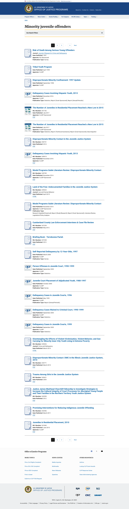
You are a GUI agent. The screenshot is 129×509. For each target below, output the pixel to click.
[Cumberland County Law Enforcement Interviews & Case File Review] (28, 229)
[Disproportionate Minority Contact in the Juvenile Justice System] (28, 146)
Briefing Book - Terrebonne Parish (48, 237)
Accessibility (23, 503)
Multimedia (55, 466)
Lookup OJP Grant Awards (87, 466)
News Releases (56, 470)
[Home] (51, 8)
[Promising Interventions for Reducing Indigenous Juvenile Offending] (28, 414)
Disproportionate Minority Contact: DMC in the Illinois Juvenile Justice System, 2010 (68, 359)
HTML (34, 196)
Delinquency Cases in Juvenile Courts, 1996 (52, 295)
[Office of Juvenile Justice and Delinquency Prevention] (78, 496)
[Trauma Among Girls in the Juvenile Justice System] (28, 381)
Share (104, 11)
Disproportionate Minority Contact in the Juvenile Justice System (62, 139)
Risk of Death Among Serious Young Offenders (54, 50)
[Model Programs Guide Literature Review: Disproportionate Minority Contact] (28, 177)
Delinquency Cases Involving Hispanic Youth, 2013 (55, 93)
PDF (34, 117)
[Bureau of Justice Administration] (78, 490)
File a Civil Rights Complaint (33, 462)
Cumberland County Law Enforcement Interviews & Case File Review (63, 222)
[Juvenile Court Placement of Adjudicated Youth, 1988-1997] (28, 283)
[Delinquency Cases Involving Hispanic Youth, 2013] (28, 95)
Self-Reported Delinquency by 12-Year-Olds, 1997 (55, 251)
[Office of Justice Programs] (29, 8)
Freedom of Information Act (85, 503)
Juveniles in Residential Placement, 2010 (51, 422)
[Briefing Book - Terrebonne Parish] (28, 244)
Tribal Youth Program (42, 67)
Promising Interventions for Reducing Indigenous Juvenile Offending (63, 408)
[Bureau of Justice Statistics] (88, 491)
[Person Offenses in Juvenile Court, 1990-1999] (28, 268)
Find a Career (28, 474)
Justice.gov (105, 503)
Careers (92, 10)
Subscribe (98, 10)
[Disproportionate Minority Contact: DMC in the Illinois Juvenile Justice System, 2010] (28, 364)
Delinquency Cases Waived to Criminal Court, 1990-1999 (58, 310)
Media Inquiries (56, 462)
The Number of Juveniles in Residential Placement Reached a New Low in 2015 (68, 108)
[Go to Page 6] (70, 45)
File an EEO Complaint (31, 470)
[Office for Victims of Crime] (88, 496)
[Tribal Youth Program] (28, 73)
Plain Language (33, 503)
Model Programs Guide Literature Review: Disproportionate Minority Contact (67, 170)
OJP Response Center (86, 470)
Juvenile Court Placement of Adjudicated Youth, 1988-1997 (59, 281)
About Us (78, 10)
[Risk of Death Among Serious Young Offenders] (28, 57)
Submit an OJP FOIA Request (33, 478)
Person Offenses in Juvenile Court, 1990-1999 (53, 266)
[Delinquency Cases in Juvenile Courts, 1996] (28, 297)
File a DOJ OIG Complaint (32, 466)
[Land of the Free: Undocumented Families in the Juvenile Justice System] (28, 193)
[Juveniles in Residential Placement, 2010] (28, 429)
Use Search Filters (32, 33)
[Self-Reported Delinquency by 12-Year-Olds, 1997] (28, 258)
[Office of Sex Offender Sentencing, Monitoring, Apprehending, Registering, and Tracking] (98, 496)
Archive (82, 462)
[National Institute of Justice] (98, 490)
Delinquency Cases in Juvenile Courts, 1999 (52, 324)
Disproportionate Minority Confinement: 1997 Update (57, 80)
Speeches (55, 474)
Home (26, 20)
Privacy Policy (44, 503)
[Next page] (76, 45)
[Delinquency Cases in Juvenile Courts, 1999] (28, 326)
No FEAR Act (71, 503)
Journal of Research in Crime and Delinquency (52, 53)
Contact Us (85, 10)
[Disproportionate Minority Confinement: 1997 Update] (28, 87)
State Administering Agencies (88, 474)
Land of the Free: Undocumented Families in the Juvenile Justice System (65, 187)
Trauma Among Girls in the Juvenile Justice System (55, 374)
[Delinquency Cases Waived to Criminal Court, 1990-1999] (28, 312)
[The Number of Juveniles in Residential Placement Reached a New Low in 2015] (28, 111)
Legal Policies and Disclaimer (58, 503)
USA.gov (97, 503)
